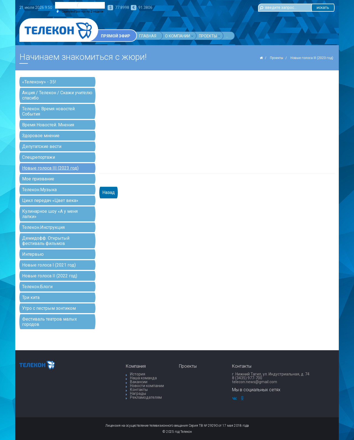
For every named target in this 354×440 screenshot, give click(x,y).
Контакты (139, 389)
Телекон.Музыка (39, 189)
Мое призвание (38, 178)
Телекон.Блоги (37, 286)
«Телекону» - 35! (39, 82)
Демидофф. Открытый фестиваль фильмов (45, 241)
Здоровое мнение (40, 135)
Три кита (31, 297)
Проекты (209, 36)
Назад (108, 192)
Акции (234, 36)
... (249, 36)
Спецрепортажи (38, 157)
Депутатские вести (41, 146)
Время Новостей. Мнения (48, 124)
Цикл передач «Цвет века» (50, 200)
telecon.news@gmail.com (254, 382)
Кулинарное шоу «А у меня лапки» (50, 214)
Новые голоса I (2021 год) (49, 265)
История (137, 374)
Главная (147, 36)
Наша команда (143, 378)
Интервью (33, 254)
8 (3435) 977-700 (247, 378)
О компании (179, 36)
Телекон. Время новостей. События (49, 111)
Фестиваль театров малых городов (49, 321)
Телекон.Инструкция (43, 227)
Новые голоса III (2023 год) (50, 168)
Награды (138, 393)
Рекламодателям (146, 397)
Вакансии (138, 382)
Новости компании (147, 385)
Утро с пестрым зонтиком (49, 308)
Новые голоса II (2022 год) (49, 275)
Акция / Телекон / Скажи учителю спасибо (57, 95)
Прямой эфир (115, 36)
